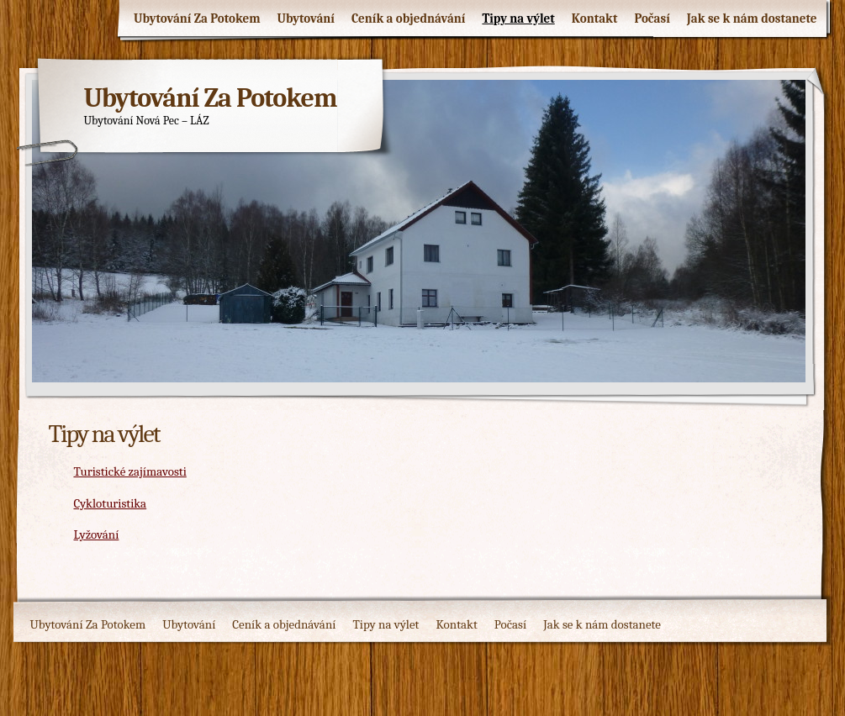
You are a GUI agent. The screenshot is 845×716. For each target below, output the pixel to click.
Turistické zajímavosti (130, 471)
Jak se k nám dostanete (752, 18)
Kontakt (595, 18)
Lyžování (96, 534)
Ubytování (306, 18)
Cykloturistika (110, 503)
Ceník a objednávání (408, 18)
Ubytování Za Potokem (197, 18)
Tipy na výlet (518, 18)
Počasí (651, 18)
